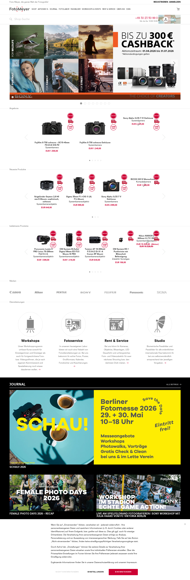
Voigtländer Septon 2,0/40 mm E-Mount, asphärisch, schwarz (46, 199)
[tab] (81, 103)
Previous (15, 63)
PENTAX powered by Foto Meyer (62, 292)
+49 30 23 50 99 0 (146, 18)
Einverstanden (123, 572)
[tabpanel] (95, 63)
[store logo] (20, 9)
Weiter (174, 63)
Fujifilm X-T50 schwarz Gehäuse (95, 143)
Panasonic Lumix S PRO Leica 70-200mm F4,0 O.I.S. (43, 251)
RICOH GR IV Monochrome (143, 179)
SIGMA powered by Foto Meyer (162, 292)
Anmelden (175, 2)
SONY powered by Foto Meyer (85, 292)
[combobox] (72, 19)
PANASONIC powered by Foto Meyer (136, 292)
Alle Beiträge (172, 384)
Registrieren (161, 2)
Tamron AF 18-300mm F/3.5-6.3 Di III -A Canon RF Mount (95, 251)
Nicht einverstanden (67, 572)
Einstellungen (96, 572)
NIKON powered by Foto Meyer (39, 292)
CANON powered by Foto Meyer (15, 292)
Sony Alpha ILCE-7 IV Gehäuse (138, 118)
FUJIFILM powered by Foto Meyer (110, 292)
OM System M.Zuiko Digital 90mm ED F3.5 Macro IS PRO (69, 251)
